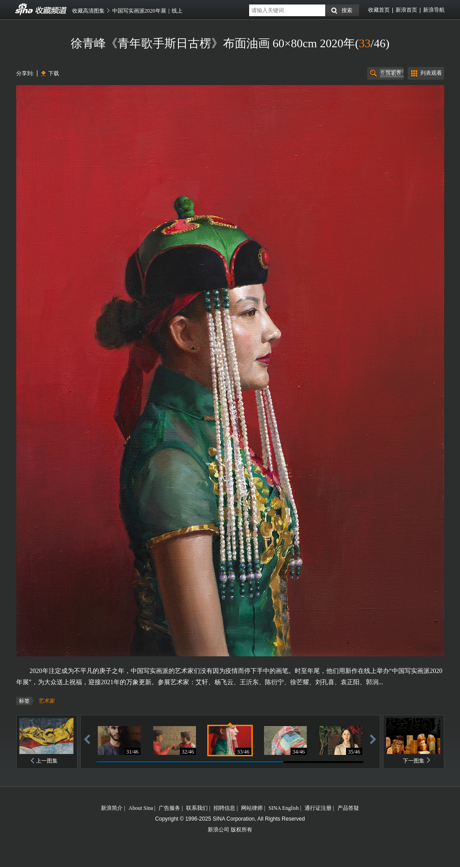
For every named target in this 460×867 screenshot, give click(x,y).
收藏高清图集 (88, 11)
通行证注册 (318, 808)
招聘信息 (224, 808)
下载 (53, 73)
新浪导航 (434, 10)
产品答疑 (348, 808)
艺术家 (47, 701)
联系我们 (197, 808)
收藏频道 (24, 9)
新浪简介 (112, 808)
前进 (373, 739)
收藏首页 (379, 10)
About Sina (140, 808)
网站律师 (252, 808)
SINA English (284, 808)
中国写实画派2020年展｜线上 (147, 11)
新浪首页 (406, 10)
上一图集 (47, 761)
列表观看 (431, 73)
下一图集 (413, 761)
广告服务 (169, 808)
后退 (86, 739)
